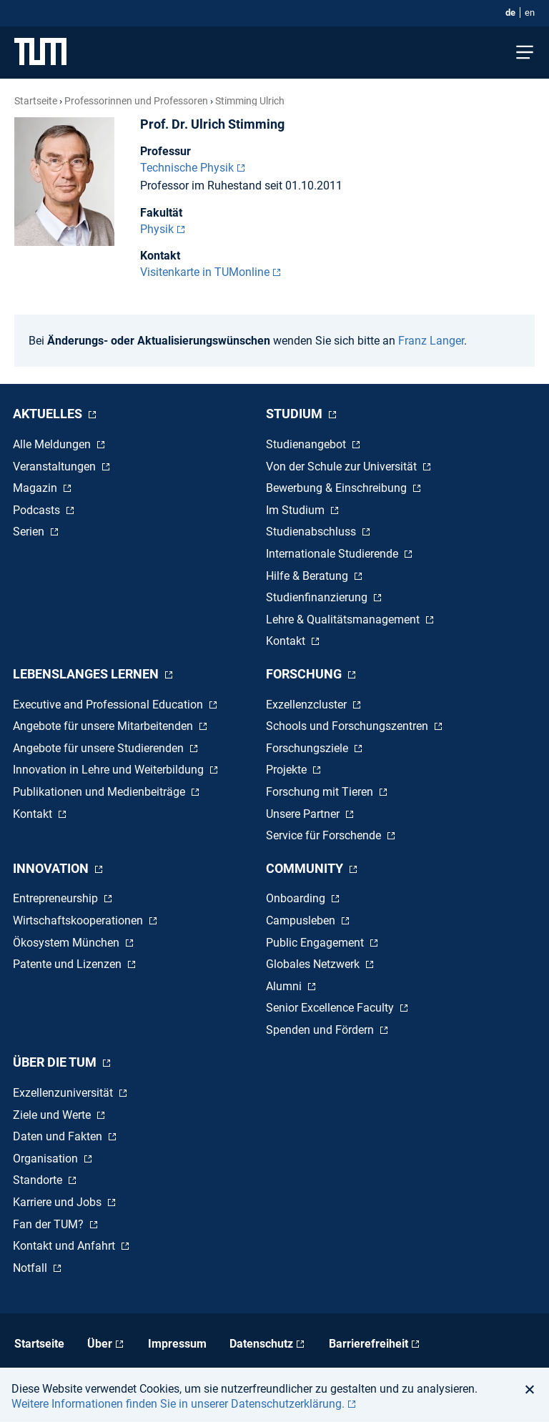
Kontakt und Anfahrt (65, 1246)
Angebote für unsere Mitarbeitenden (104, 726)
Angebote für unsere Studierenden (100, 748)
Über (99, 1344)
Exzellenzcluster (308, 704)
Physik (157, 229)
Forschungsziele (308, 748)
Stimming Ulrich (250, 101)
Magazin (36, 488)
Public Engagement (316, 942)
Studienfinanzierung (318, 597)
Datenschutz (261, 1344)
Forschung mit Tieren (321, 792)
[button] (533, 1389)
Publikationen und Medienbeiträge (100, 792)
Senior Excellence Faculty (331, 1007)
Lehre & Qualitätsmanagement (344, 619)
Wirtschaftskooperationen (79, 920)
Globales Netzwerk (314, 964)
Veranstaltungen (56, 466)
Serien (30, 531)
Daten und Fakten (59, 1136)
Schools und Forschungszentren (348, 726)
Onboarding (297, 898)
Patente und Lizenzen (68, 964)
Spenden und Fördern (321, 1030)
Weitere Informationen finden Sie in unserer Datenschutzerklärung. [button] (178, 1404)
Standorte (39, 1180)
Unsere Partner (304, 814)
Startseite (35, 101)
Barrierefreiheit (368, 1344)
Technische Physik (187, 167)
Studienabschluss (312, 531)
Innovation (52, 868)
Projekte (288, 769)
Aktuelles (49, 413)
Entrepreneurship (57, 898)
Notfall (31, 1268)
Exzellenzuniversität (64, 1093)
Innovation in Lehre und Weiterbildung (110, 769)
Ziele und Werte (53, 1115)
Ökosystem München (67, 942)
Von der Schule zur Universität (343, 466)
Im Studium (296, 510)
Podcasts (38, 510)
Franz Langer (431, 340)
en (530, 12)
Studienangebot (307, 444)
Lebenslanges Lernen (87, 673)
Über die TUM (56, 1062)
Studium (295, 413)
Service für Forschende (325, 835)
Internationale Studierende (333, 554)
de (510, 12)
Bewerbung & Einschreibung (338, 488)
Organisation (47, 1158)
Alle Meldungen (53, 444)
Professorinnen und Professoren (136, 101)
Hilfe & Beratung (308, 576)
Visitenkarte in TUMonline (204, 272)
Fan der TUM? (49, 1224)
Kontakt (287, 641)
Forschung (305, 673)
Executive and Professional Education (109, 704)
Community (306, 868)
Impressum (177, 1344)
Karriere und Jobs (58, 1202)
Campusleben (302, 920)
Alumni (285, 986)
